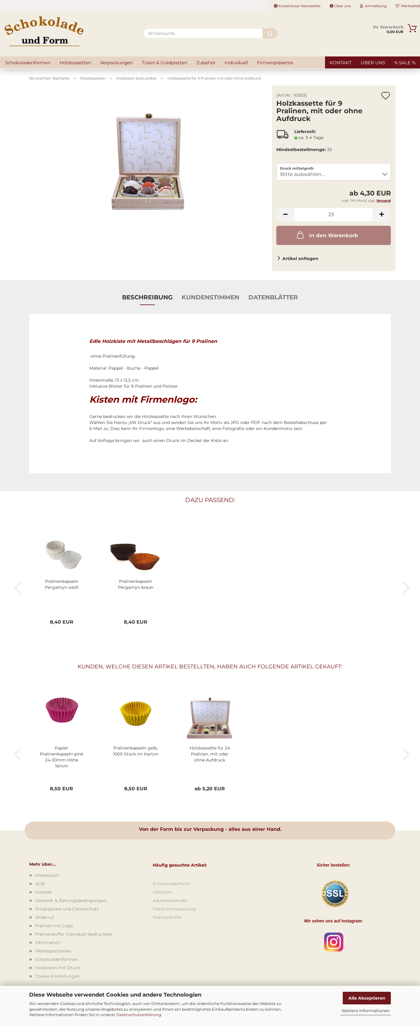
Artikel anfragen (300, 258)
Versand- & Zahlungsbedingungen (70, 900)
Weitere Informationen (366, 1010)
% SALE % (404, 62)
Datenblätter (273, 297)
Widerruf (44, 917)
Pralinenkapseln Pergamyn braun (135, 584)
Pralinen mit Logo (54, 925)
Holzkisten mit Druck (57, 967)
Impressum (47, 875)
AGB (40, 883)
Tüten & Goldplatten (164, 62)
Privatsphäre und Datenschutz (67, 909)
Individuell (236, 62)
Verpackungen (116, 62)
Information (47, 942)
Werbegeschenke (53, 951)
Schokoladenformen (28, 62)
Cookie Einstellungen (57, 976)
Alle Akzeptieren (366, 998)
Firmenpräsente (275, 62)
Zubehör (206, 62)
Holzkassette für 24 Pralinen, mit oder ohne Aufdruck (210, 754)
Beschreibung (147, 297)
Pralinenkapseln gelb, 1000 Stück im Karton (135, 751)
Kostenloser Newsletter (297, 6)
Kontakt (341, 62)
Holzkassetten (75, 62)
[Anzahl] (333, 214)
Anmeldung (373, 6)
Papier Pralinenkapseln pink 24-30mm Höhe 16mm (61, 757)
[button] (285, 214)
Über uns (340, 6)
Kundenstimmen (210, 297)
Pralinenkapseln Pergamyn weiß (61, 584)
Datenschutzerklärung (138, 1014)
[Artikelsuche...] (269, 33)
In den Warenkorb (327, 235)
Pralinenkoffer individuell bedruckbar (73, 934)
